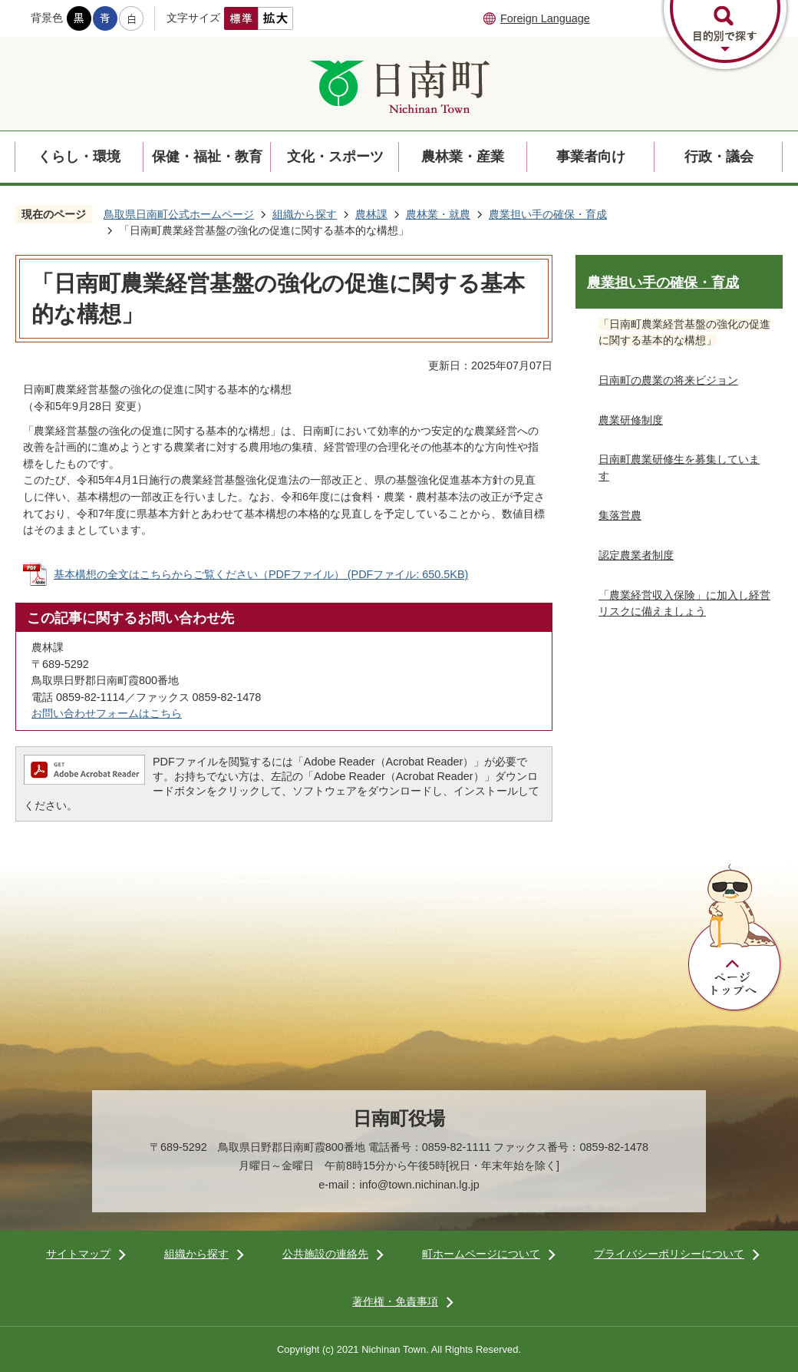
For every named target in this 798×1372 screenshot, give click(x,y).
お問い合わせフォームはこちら (106, 713)
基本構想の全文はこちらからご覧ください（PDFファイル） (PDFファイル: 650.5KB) (261, 574)
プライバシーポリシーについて (669, 1254)
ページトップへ (735, 938)
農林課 (371, 214)
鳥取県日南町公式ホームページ (179, 214)
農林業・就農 (438, 214)
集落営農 (619, 515)
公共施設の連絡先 (325, 1254)
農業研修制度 (630, 420)
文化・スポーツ (335, 156)
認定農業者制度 (636, 555)
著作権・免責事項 (395, 1301)
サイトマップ (78, 1254)
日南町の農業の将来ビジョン (668, 380)
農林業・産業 (462, 156)
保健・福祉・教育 (207, 156)
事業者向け (590, 156)
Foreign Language (545, 18)
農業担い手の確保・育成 (548, 214)
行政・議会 (718, 156)
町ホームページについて (481, 1254)
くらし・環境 (79, 156)
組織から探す (304, 214)
